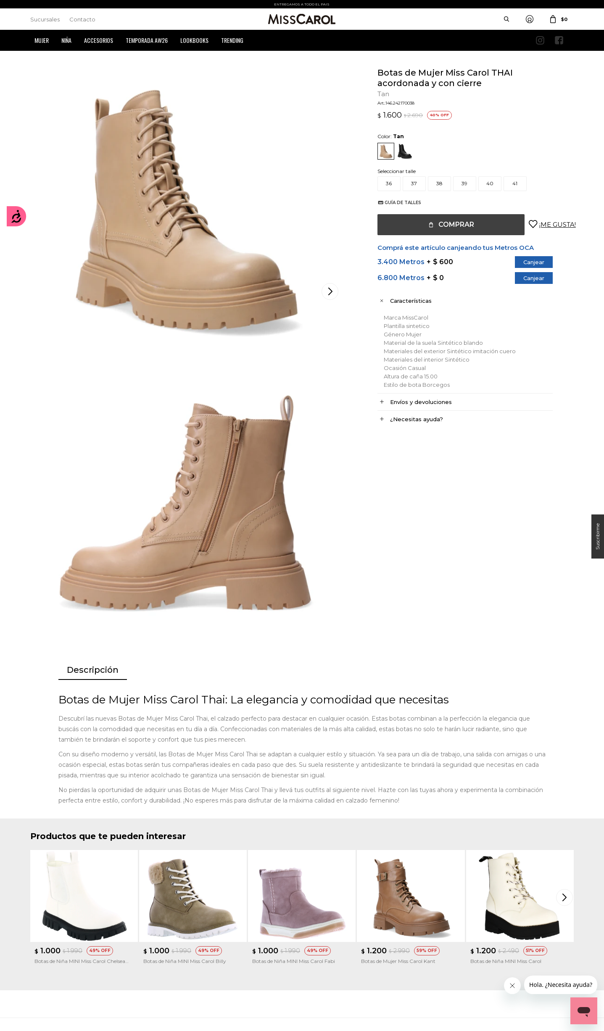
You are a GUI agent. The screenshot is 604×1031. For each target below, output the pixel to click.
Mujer (41, 40)
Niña (66, 40)
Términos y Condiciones (198, 931)
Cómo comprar (189, 919)
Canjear (525, 262)
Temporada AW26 (147, 40)
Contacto (82, 19)
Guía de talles (394, 202)
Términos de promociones (201, 944)
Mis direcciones (48, 944)
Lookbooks (194, 40)
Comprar (448, 224)
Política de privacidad (336, 931)
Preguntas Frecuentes (196, 956)
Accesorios (98, 40)
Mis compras (45, 931)
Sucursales (45, 19)
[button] (565, 698)
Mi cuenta (42, 919)
